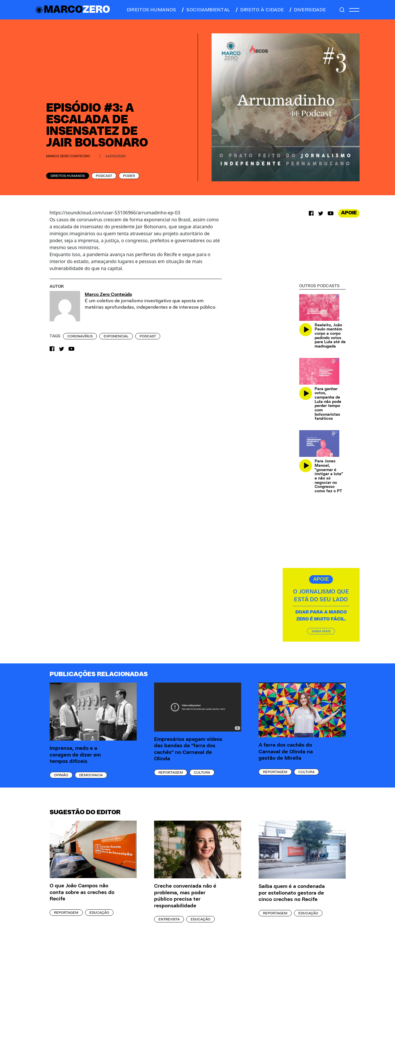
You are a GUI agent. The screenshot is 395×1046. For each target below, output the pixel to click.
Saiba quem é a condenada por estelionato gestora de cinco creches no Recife (292, 893)
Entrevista (169, 919)
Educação (99, 912)
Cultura (202, 772)
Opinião (61, 775)
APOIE (349, 213)
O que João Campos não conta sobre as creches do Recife (82, 892)
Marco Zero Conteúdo (68, 156)
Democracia (91, 775)
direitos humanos (150, 10)
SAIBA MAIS (321, 631)
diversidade (307, 10)
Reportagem (170, 772)
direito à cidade (259, 10)
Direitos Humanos (67, 176)
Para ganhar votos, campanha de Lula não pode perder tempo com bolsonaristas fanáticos (328, 404)
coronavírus (80, 336)
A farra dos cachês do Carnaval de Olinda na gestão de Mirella (286, 752)
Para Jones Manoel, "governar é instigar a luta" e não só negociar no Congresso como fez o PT (329, 476)
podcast (148, 336)
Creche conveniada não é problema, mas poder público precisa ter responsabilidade (185, 896)
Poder (129, 176)
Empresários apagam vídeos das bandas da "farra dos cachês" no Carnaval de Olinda (188, 749)
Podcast (104, 176)
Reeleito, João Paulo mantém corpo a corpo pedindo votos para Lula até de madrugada (330, 335)
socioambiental (205, 10)
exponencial (116, 336)
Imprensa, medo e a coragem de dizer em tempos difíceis (75, 755)
